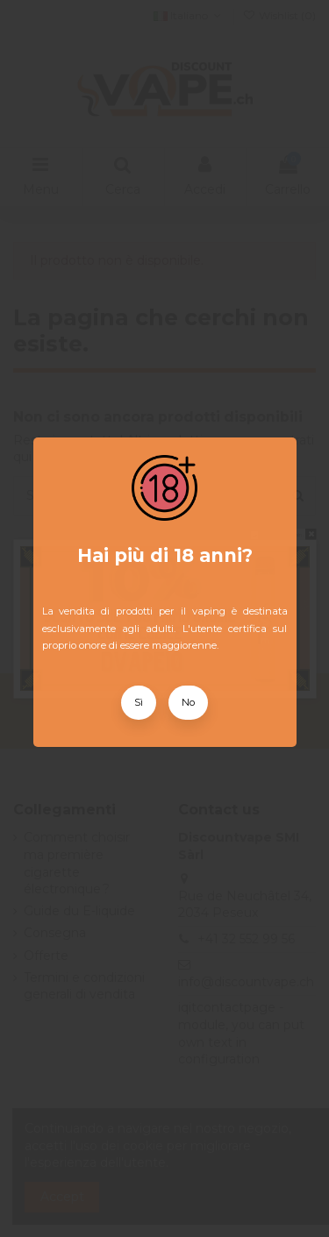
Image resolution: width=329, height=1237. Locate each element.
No (188, 702)
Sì (138, 702)
